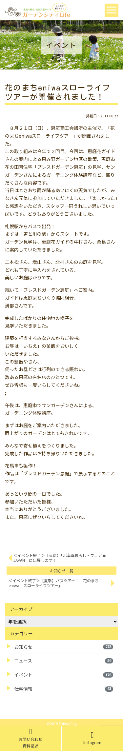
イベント (63, 674)
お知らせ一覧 (61, 570)
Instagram (92, 738)
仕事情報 (63, 688)
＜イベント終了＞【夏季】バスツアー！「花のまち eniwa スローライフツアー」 (56, 583)
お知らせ (63, 646)
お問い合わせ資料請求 (30, 738)
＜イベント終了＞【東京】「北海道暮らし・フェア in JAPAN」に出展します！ (59, 557)
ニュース (63, 660)
